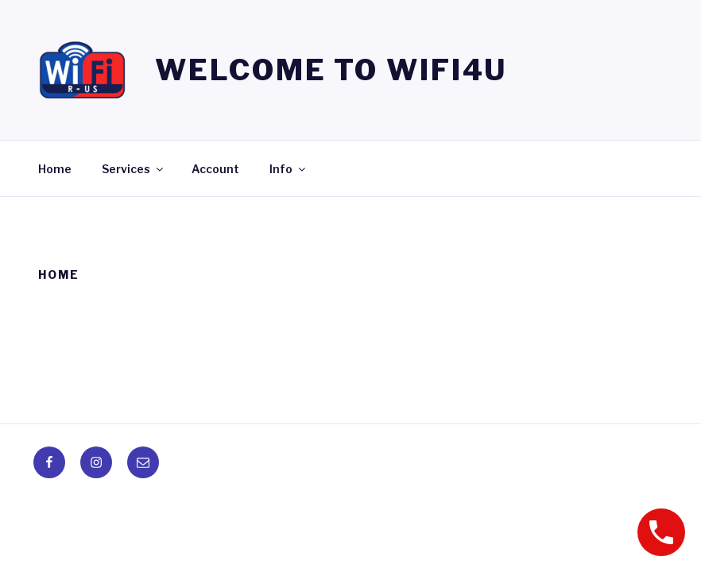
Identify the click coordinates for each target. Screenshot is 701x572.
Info (288, 169)
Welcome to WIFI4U (331, 69)
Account (215, 169)
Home (55, 169)
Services (133, 169)
